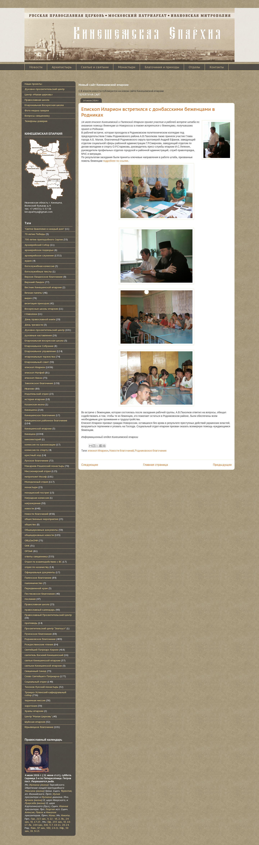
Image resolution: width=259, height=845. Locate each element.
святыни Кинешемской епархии (43, 665)
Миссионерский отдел (38, 471)
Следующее (89, 464)
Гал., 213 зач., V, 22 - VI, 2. (45, 818)
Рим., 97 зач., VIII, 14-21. (45, 828)
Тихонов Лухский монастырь (41, 686)
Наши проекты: (33, 83)
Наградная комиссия (37, 497)
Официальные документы (40, 572)
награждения (32, 503)
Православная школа (37, 99)
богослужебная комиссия (39, 266)
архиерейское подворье (39, 250)
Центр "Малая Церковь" (38, 716)
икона (44, 784)
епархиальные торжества (40, 356)
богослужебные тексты (38, 271)
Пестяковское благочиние (40, 593)
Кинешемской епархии (38, 428)
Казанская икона (35, 404)
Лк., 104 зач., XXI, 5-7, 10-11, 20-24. (49, 824)
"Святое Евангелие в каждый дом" (44, 228)
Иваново (30, 388)
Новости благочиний (121, 450)
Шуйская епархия (35, 721)
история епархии (35, 399)
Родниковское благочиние (151, 450)
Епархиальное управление (40, 351)
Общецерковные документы (41, 529)
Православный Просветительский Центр (48, 615)
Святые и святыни (95, 67)
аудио (28, 260)
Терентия (66, 790)
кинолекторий (33, 439)
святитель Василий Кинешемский (44, 655)
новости (29, 508)
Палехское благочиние (38, 577)
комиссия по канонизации (40, 444)
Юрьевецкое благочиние (39, 727)
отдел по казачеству (37, 567)
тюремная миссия (35, 700)
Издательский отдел (37, 393)
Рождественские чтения (39, 644)
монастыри (31, 487)
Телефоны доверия (36, 121)
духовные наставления (38, 335)
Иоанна (63, 806)
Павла (39, 812)
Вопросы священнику (37, 115)
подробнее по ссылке (115, 160)
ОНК (27, 545)
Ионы (52, 815)
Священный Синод (35, 671)
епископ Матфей (34, 372)
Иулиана (34, 784)
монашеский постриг (37, 492)
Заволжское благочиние (39, 383)
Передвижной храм (36, 588)
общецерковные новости (39, 535)
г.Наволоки (31, 314)
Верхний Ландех (34, 282)
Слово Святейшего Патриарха (42, 676)
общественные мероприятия (41, 519)
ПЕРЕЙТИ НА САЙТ (90, 94)
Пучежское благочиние (38, 633)
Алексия (29, 812)
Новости (35, 67)
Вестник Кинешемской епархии (43, 287)
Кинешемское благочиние (40, 415)
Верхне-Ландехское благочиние (44, 276)
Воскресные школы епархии (41, 308)
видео (28, 298)
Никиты (65, 815)
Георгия (50, 809)
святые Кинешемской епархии (42, 660)
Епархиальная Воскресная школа (44, 105)
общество (30, 524)
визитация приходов (37, 303)
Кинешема (31, 409)
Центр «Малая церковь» (39, 94)
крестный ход (33, 455)
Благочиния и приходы (162, 67)
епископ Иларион (98, 450)
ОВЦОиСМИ (31, 540)
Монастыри (126, 67)
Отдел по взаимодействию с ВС (43, 561)
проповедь (31, 623)
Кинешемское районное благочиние (46, 420)
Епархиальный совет (37, 362)
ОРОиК (29, 551)
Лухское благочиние (36, 460)
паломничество (33, 583)
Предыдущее (222, 464)
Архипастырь (62, 67)
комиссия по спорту (36, 450)
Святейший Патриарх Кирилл (41, 649)
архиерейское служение (39, 255)
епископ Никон (33, 377)
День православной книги (40, 319)
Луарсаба (30, 803)
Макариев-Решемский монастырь (44, 466)
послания (30, 599)
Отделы (194, 67)
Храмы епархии (34, 711)
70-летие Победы (35, 234)
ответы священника (36, 556)
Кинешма (30, 434)
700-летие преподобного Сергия (44, 239)
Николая (51, 812)
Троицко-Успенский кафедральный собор (45, 694)
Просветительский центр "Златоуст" (45, 628)
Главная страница (155, 464)
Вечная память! (33, 292)
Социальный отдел (36, 681)
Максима (30, 790)
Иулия (56, 794)
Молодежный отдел (36, 481)
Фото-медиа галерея (37, 110)
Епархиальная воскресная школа (44, 340)
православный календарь (40, 609)
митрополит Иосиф (36, 476)
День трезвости (34, 324)
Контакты (217, 67)
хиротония (31, 705)
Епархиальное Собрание (39, 346)
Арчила (29, 800)
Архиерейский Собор (37, 244)
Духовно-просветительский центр (45, 89)
